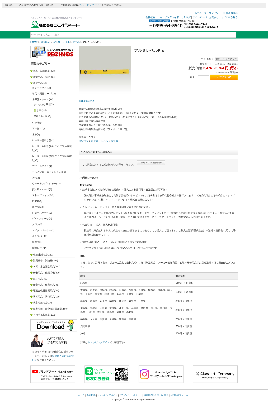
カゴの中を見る (229, 17)
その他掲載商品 (41, 314)
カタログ (186, 17)
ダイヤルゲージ (40, 218)
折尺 (34, 177)
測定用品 (45, 42)
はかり (35, 206)
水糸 (34, 134)
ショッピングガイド (90, 5)
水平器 (76, 42)
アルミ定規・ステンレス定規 (48, 172)
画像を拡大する (87, 101)
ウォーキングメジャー (44, 183)
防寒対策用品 (40, 302)
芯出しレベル (41, 116)
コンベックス (39, 87)
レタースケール (40, 212)
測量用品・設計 (41, 76)
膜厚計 (35, 241)
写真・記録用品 (41, 70)
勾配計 (35, 122)
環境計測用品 (40, 254)
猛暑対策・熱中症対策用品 (47, 308)
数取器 (35, 201)
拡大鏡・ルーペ (40, 189)
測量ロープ (38, 247)
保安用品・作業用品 (44, 284)
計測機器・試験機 (42, 260)
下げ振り (37, 128)
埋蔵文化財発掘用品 (44, 290)
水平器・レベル (61, 42)
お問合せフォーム (179, 395)
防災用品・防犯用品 (44, 296)
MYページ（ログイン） (208, 13)
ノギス (35, 224)
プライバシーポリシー (130, 395)
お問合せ (214, 17)
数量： (193, 77)
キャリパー (38, 236)
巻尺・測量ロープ (41, 93)
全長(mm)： (207, 58)
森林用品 (38, 278)
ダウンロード (200, 17)
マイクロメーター (41, 230)
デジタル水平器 (42, 104)
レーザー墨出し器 (41, 140)
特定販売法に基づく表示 (156, 395)
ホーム (81, 395)
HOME (34, 42)
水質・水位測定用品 (44, 266)
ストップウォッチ (41, 195)
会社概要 (150, 17)
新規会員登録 (230, 13)
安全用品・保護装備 (44, 272)
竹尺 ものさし (40, 166)
